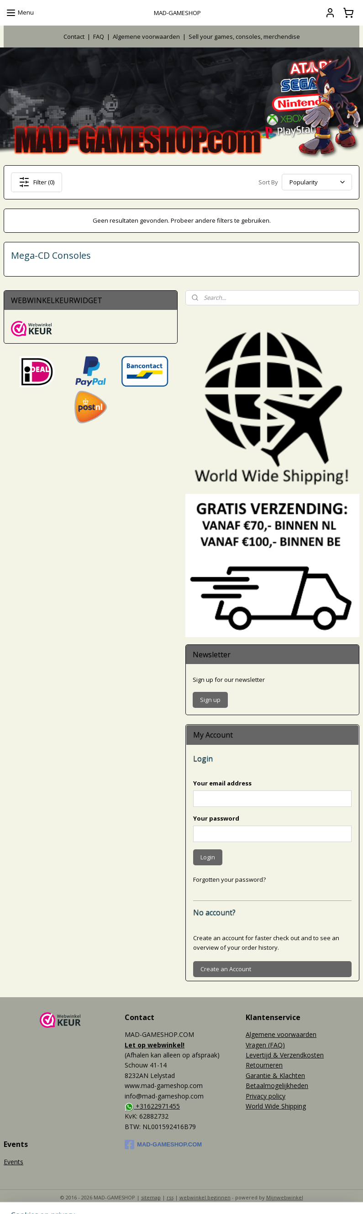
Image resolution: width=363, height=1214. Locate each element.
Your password (216, 818)
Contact (73, 36)
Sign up (210, 700)
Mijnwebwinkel (284, 1197)
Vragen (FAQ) (265, 1045)
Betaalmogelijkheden (277, 1085)
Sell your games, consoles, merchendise (244, 36)
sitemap (151, 1197)
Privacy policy (265, 1096)
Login (207, 857)
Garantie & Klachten (275, 1075)
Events (13, 1161)
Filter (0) (36, 182)
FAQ (98, 36)
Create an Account (225, 969)
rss (170, 1197)
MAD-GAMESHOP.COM (163, 1144)
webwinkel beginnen (205, 1197)
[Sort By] (317, 182)
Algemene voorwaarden (146, 36)
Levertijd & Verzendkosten (285, 1055)
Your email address (222, 783)
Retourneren (264, 1065)
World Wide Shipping (276, 1106)
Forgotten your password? (229, 879)
